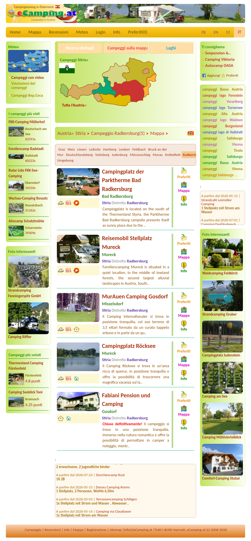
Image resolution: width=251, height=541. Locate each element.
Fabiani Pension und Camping (126, 400)
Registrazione (96, 530)
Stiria (82, 133)
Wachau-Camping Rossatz (28, 198)
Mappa (34, 32)
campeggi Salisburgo (222, 138)
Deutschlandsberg (79, 155)
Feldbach (139, 149)
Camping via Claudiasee (113, 512)
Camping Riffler (19, 337)
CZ (228, 32)
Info (116, 32)
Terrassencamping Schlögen (116, 500)
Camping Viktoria (220, 59)
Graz (61, 149)
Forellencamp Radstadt (26, 149)
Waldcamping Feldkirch (220, 273)
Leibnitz (94, 149)
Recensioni (58, 32)
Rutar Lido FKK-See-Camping (23, 173)
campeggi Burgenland (222, 126)
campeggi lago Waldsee (222, 120)
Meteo (82, 32)
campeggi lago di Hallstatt (222, 132)
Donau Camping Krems (113, 488)
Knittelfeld (172, 155)
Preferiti (232, 75)
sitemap (116, 530)
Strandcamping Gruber (219, 314)
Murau (158, 155)
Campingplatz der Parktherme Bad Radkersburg (123, 180)
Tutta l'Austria (73, 105)
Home (15, 32)
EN (216, 32)
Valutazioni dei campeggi (23, 85)
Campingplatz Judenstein (221, 355)
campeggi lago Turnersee (222, 108)
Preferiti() (137, 32)
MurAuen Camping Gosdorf (135, 296)
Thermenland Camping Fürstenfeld (26, 366)
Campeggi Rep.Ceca (27, 95)
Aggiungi (213, 75)
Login (100, 32)
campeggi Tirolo (222, 150)
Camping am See (214, 396)
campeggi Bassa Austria (222, 89)
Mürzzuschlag (140, 155)
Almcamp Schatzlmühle (26, 221)
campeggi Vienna (222, 144)
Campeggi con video (27, 77)
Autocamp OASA (219, 65)
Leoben (124, 149)
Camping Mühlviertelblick (221, 437)
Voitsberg (102, 155)
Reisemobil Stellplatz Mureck (127, 242)
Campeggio (33, 530)
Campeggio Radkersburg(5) (120, 133)
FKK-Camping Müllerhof (27, 122)
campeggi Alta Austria (222, 114)
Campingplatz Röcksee (129, 345)
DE (203, 32)
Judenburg (119, 155)
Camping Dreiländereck (218, 218)
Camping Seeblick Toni (25, 392)
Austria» (65, 133)
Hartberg (109, 149)
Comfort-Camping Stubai (221, 478)
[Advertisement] (28, 455)
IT (239, 32)
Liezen (82, 149)
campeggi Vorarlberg (222, 101)
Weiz (71, 149)
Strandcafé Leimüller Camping (216, 196)
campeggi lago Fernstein (222, 95)
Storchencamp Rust (110, 476)
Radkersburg (192, 155)
